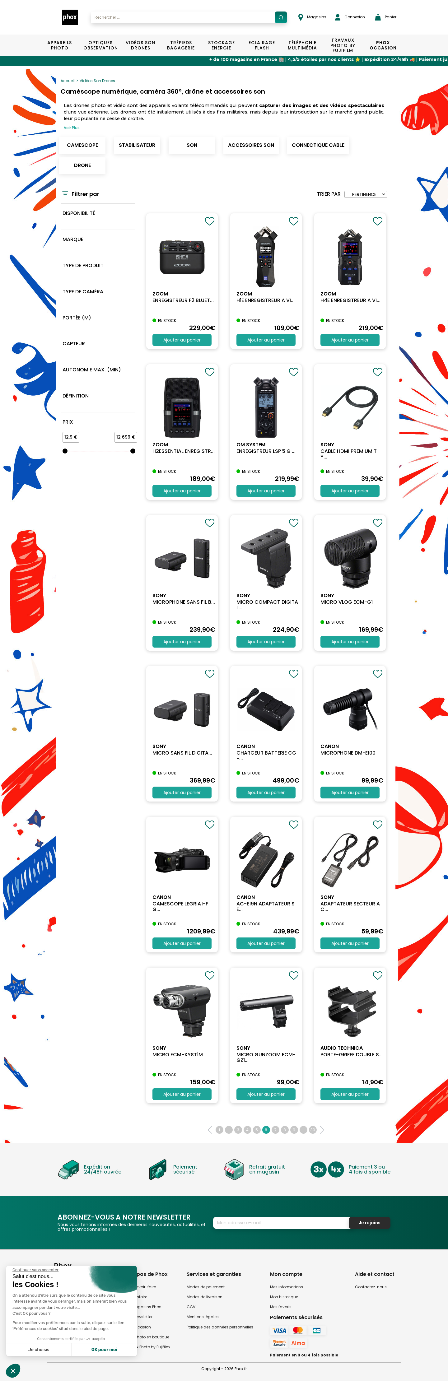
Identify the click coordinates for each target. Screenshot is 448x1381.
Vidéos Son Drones (140, 45)
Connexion (350, 17)
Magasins (312, 17)
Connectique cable (318, 145)
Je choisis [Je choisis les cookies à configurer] (38, 1349)
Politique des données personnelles (220, 1327)
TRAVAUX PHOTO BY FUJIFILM (342, 45)
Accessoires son (251, 145)
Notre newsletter (137, 1316)
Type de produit (83, 265)
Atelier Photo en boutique (146, 1337)
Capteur (74, 343)
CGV (191, 1306)
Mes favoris (281, 1306)
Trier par (329, 194)
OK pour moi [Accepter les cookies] (104, 1349)
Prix (68, 421)
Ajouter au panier (182, 340)
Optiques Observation (100, 45)
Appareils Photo (59, 45)
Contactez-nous (371, 1287)
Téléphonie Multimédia (302, 45)
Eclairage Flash (262, 45)
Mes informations (286, 1287)
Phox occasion (137, 1327)
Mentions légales (203, 1316)
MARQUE (73, 239)
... (228, 1129)
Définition (76, 395)
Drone (82, 165)
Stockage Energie (221, 45)
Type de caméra (83, 291)
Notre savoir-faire (139, 1287)
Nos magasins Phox (142, 1306)
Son (192, 145)
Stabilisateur (137, 145)
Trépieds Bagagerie (181, 45)
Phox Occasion (383, 45)
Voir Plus (72, 127)
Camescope (82, 145)
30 (312, 1129)
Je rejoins (369, 1223)
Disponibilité (79, 213)
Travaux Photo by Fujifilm (146, 1347)
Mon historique (284, 1297)
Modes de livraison (204, 1297)
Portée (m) (77, 317)
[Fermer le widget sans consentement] (35, 1270)
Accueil (68, 80)
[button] (13, 1370)
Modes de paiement (206, 1287)
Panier (385, 17)
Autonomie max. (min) (92, 369)
